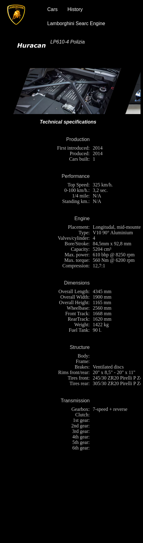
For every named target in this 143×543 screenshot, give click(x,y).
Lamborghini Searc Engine (76, 23)
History (75, 9)
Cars (52, 9)
